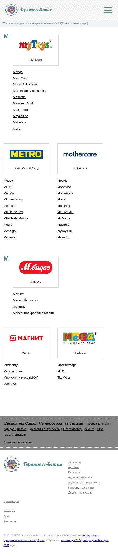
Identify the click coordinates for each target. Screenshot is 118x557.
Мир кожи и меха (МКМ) (21, 377)
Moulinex (63, 205)
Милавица (11, 365)
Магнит (18, 294)
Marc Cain (20, 78)
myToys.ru (35, 48)
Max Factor (21, 109)
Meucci (9, 180)
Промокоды (11, 501)
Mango (18, 72)
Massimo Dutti (23, 103)
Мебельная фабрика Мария (33, 313)
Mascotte (19, 97)
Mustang (63, 224)
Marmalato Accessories (29, 90)
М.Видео (35, 270)
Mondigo (10, 231)
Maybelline (20, 116)
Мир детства (13, 371)
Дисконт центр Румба (45, 429)
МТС (60, 371)
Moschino (64, 187)
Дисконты (74, 462)
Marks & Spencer (25, 84)
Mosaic (62, 180)
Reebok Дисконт (98, 423)
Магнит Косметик (25, 300)
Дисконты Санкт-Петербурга (33, 423)
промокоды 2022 (71, 540)
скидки (86, 535)
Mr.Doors (63, 218)
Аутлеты (73, 467)
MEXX (8, 187)
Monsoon (10, 237)
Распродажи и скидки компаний (31, 23)
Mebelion (19, 122)
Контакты (10, 521)
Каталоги (74, 472)
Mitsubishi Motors (16, 218)
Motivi (61, 199)
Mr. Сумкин (65, 212)
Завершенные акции (18, 442)
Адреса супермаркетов (83, 482)
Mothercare (80, 157)
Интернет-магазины (81, 487)
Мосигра (10, 384)
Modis (8, 224)
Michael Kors (13, 199)
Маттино (19, 306)
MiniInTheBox (13, 212)
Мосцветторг (66, 365)
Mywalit (62, 237)
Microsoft (10, 205)
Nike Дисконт (74, 423)
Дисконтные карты (80, 492)
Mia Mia (9, 193)
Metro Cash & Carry (26, 157)
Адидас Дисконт (15, 429)
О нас (7, 516)
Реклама (9, 511)
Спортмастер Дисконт (78, 429)
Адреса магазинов (80, 477)
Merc (16, 128)
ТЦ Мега (80, 341)
